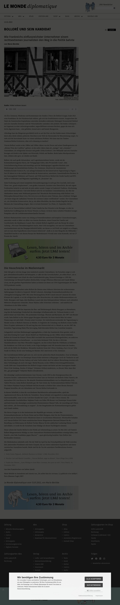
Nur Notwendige (94, 585)
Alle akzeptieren (93, 579)
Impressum (99, 595)
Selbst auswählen (94, 590)
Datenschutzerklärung (86, 595)
